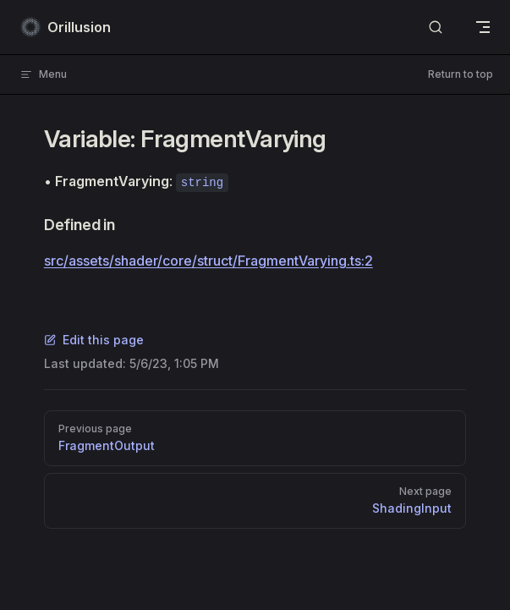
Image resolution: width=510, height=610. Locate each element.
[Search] (435, 27)
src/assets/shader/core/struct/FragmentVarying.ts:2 (208, 260)
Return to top (460, 74)
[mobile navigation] (483, 27)
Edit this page (94, 339)
